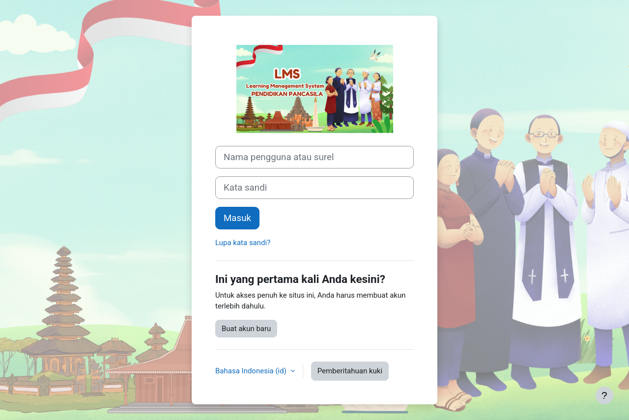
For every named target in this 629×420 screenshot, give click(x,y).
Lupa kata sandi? (242, 242)
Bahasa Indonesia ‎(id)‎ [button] (251, 370)
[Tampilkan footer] (604, 395)
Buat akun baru (246, 328)
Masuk (237, 218)
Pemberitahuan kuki (349, 370)
